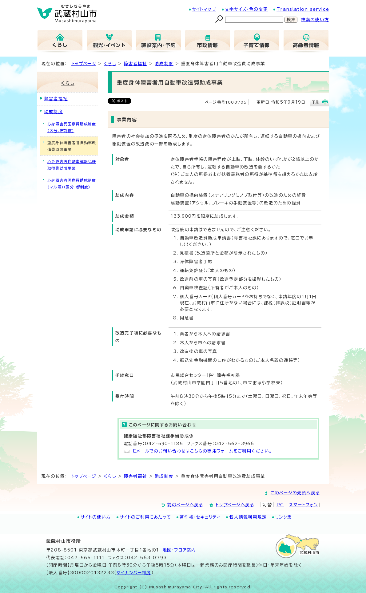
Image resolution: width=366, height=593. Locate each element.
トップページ (83, 63)
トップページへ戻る (235, 505)
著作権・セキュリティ (200, 517)
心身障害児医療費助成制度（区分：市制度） (71, 127)
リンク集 (283, 517)
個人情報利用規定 (248, 517)
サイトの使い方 (96, 517)
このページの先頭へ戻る (295, 493)
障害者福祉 (135, 63)
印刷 (316, 102)
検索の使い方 (315, 20)
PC (280, 505)
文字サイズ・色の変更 (246, 9)
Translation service (302, 9)
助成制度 (164, 63)
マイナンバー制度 (134, 573)
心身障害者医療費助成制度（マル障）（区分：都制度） (71, 183)
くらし (110, 63)
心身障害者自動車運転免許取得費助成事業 (71, 165)
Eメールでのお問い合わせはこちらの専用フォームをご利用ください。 (202, 451)
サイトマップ (204, 9)
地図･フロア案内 (179, 550)
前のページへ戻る (185, 505)
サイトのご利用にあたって (145, 517)
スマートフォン (303, 505)
